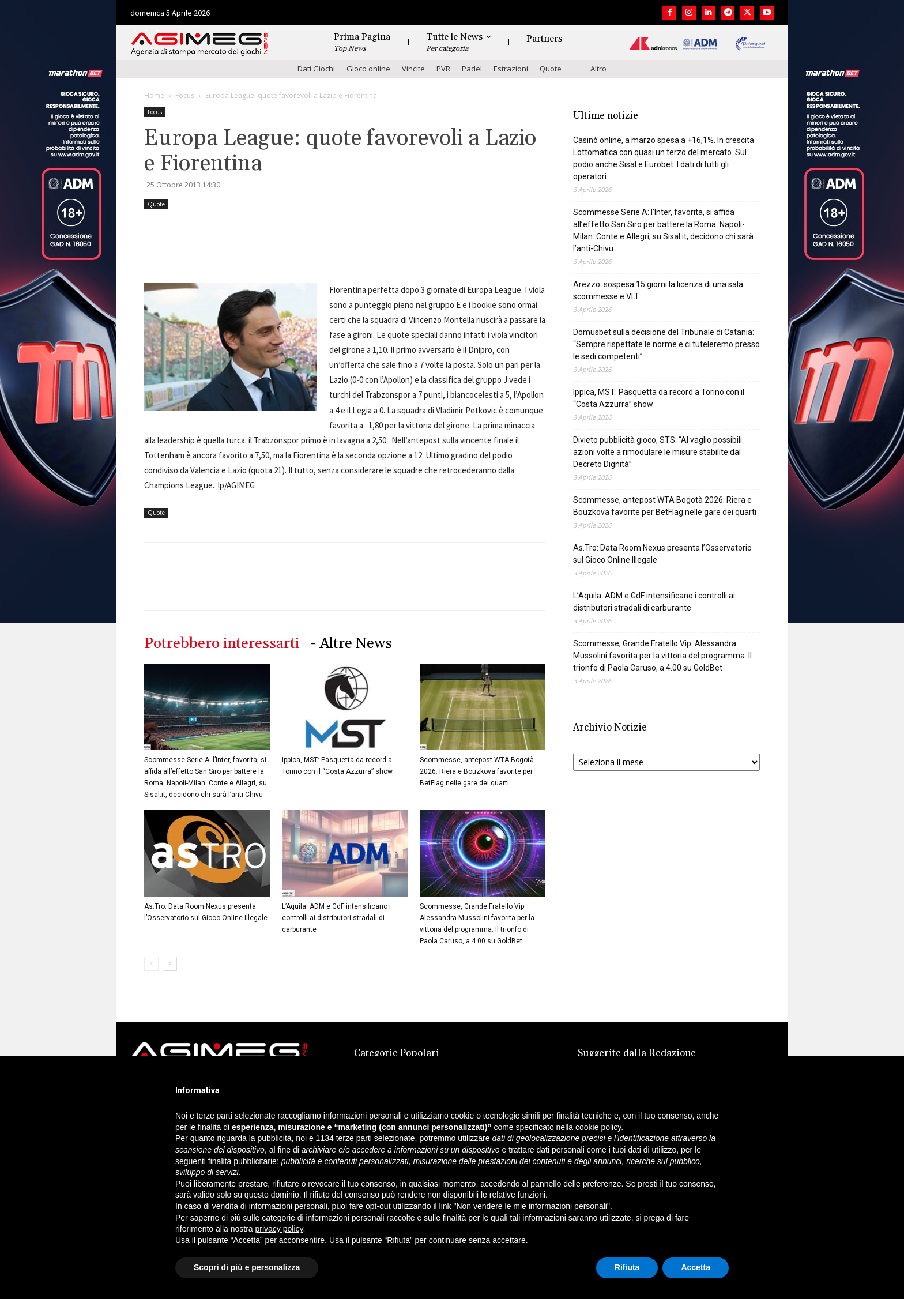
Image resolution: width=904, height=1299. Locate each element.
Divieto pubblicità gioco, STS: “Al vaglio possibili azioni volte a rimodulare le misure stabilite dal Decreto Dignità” (657, 452)
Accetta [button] (695, 1267)
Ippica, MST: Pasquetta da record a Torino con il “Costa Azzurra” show (658, 398)
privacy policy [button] (279, 1228)
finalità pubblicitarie (242, 1161)
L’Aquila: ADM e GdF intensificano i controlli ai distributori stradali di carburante (336, 917)
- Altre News (351, 644)
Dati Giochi (316, 68)
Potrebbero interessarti (221, 644)
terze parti (354, 1138)
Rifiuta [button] (627, 1267)
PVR (443, 68)
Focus (184, 95)
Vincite (413, 68)
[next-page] (170, 964)
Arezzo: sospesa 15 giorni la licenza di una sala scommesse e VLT (658, 290)
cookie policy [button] (598, 1127)
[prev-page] (151, 964)
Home (154, 95)
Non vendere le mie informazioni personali (531, 1206)
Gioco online (368, 68)
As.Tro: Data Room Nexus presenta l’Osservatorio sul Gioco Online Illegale (662, 553)
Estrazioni (511, 68)
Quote (551, 68)
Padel (472, 68)
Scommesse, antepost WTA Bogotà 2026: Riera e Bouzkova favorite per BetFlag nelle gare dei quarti (477, 771)
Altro (598, 68)
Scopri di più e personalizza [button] (247, 1267)
